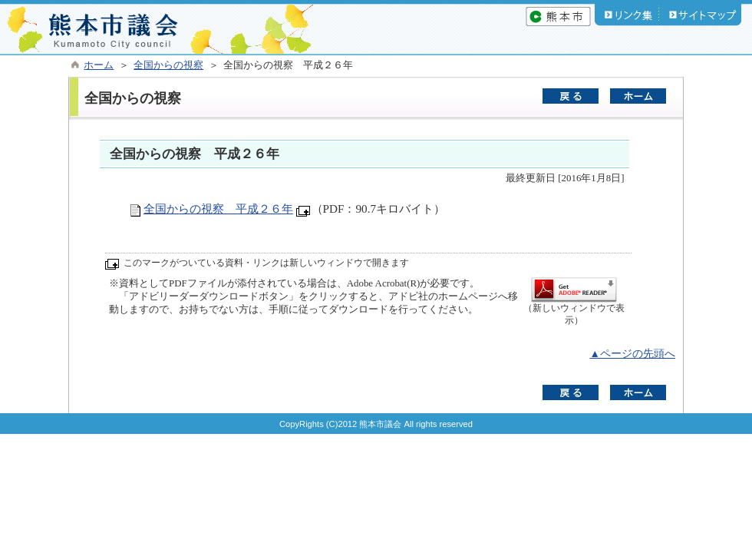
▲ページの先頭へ (632, 353)
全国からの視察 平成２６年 (218, 208)
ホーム (99, 65)
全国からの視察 (168, 65)
